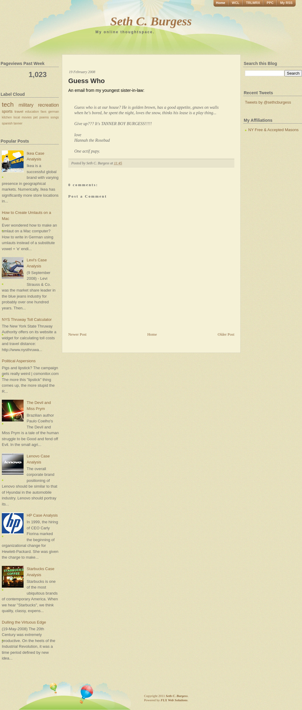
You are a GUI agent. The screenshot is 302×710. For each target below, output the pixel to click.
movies (27, 117)
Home (220, 3)
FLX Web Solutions (174, 700)
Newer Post (77, 334)
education (32, 111)
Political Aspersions (19, 361)
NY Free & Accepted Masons (273, 129)
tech (8, 104)
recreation (48, 105)
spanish (7, 123)
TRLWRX (253, 3)
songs (54, 117)
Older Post (226, 334)
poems (44, 117)
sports (7, 111)
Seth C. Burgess (151, 21)
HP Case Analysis (42, 515)
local (17, 117)
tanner (18, 123)
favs (44, 111)
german (53, 111)
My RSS (286, 3)
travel (18, 111)
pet (35, 117)
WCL (235, 3)
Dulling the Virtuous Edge (24, 622)
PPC (270, 3)
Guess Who (86, 81)
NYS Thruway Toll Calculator (27, 319)
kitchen (7, 117)
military (26, 105)
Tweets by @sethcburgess (268, 102)
